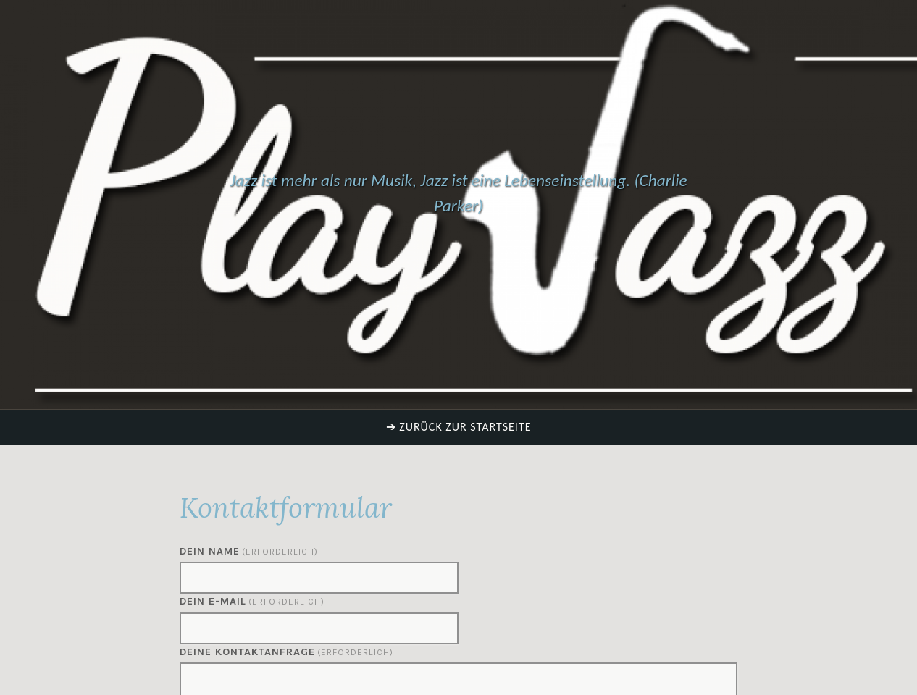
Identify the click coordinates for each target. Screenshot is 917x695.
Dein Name (249, 551)
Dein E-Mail (252, 601)
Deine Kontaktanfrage (286, 652)
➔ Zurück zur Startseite (459, 427)
